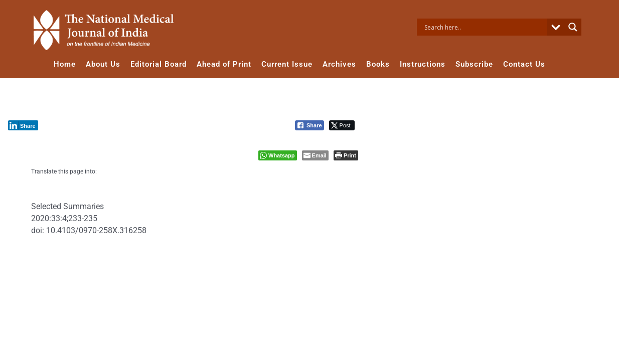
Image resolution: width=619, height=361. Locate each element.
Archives (339, 64)
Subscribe (474, 64)
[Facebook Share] (309, 125)
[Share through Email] (315, 155)
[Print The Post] (346, 155)
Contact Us (524, 64)
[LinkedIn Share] (23, 125)
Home (65, 64)
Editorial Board (158, 64)
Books (378, 64)
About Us (103, 64)
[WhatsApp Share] (277, 155)
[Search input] (484, 27)
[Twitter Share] (342, 125)
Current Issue (287, 64)
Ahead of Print (224, 64)
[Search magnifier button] (572, 27)
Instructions (422, 64)
